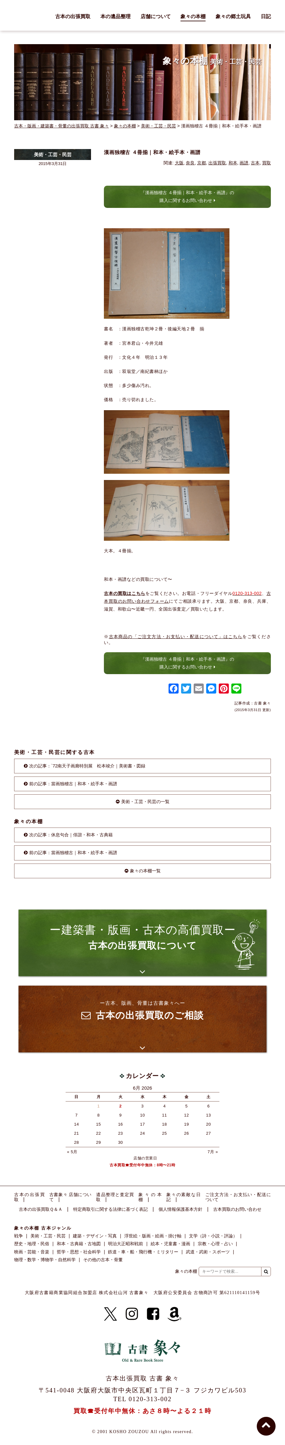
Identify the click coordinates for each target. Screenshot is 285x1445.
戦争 (18, 1235)
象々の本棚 (193, 16)
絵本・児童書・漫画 (170, 1243)
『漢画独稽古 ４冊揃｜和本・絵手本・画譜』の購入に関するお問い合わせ (187, 196)
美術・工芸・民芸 (158, 125)
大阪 (179, 162)
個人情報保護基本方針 (180, 1209)
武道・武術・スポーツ (208, 1251)
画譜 (243, 162)
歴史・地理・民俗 (31, 1243)
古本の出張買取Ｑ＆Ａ (40, 1209)
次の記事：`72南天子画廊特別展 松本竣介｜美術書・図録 (87, 765)
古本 (255, 162)
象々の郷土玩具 (233, 16)
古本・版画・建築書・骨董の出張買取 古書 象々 (61, 125)
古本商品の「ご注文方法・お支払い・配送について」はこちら (176, 636)
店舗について (156, 16)
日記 (266, 16)
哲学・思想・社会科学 (79, 1251)
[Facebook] (153, 1314)
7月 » (212, 1151)
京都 (201, 162)
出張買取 (217, 162)
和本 (233, 162)
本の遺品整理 (115, 16)
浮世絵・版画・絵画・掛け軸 (152, 1235)
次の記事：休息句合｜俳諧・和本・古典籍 (71, 834)
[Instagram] (132, 1314)
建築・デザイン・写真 (95, 1235)
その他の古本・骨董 (103, 1259)
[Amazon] (174, 1314)
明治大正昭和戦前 (125, 1243)
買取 (266, 162)
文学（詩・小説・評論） (213, 1235)
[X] (110, 1314)
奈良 (190, 162)
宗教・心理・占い (215, 1243)
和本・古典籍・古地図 (79, 1243)
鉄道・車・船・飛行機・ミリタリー (143, 1251)
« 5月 (72, 1151)
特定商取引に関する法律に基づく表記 (110, 1209)
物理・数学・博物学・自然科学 (45, 1259)
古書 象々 (28, 15)
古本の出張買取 (72, 16)
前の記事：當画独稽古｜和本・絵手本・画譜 (73, 783)
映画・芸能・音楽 (31, 1251)
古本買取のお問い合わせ (237, 1209)
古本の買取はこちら (124, 593)
